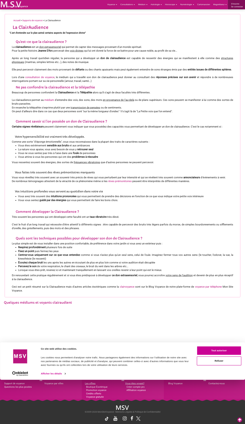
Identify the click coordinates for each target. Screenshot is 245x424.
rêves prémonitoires (120, 181)
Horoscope (172, 4)
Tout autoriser (219, 395)
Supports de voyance (32, 20)
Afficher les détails (51, 418)
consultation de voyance (39, 77)
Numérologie (188, 4)
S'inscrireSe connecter (237, 5)
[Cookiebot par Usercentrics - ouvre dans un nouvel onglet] (20, 418)
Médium (144, 4)
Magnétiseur (220, 4)
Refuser (219, 405)
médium (49, 99)
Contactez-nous (216, 383)
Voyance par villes (53, 383)
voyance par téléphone (208, 286)
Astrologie (157, 4)
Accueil (16, 20)
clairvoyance (127, 286)
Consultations (129, 4)
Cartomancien (204, 4)
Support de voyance (14, 383)
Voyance (114, 4)
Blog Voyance (175, 383)
